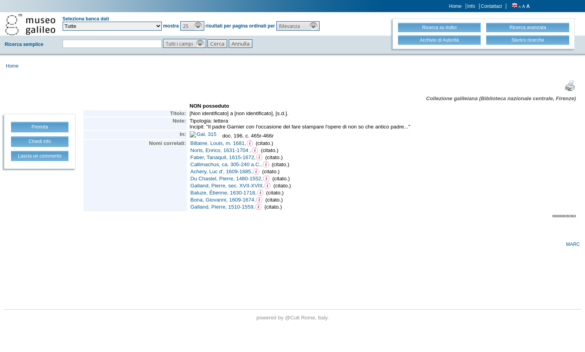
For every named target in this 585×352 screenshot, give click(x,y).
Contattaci (491, 6)
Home (455, 6)
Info (471, 6)
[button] (192, 26)
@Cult (293, 318)
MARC (573, 244)
